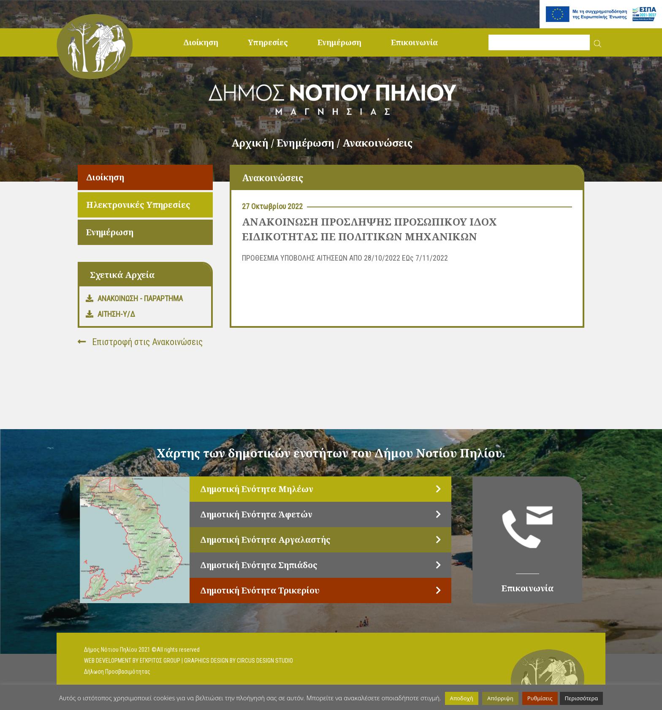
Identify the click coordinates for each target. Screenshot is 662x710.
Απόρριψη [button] (500, 698)
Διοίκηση (200, 42)
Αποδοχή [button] (461, 698)
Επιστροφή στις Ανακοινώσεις (140, 342)
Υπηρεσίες (268, 42)
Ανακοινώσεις (377, 143)
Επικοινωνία (414, 42)
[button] (597, 42)
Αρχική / (254, 143)
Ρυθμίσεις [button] (540, 698)
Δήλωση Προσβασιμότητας (117, 671)
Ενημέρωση (339, 42)
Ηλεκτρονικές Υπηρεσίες (138, 204)
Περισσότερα (581, 698)
